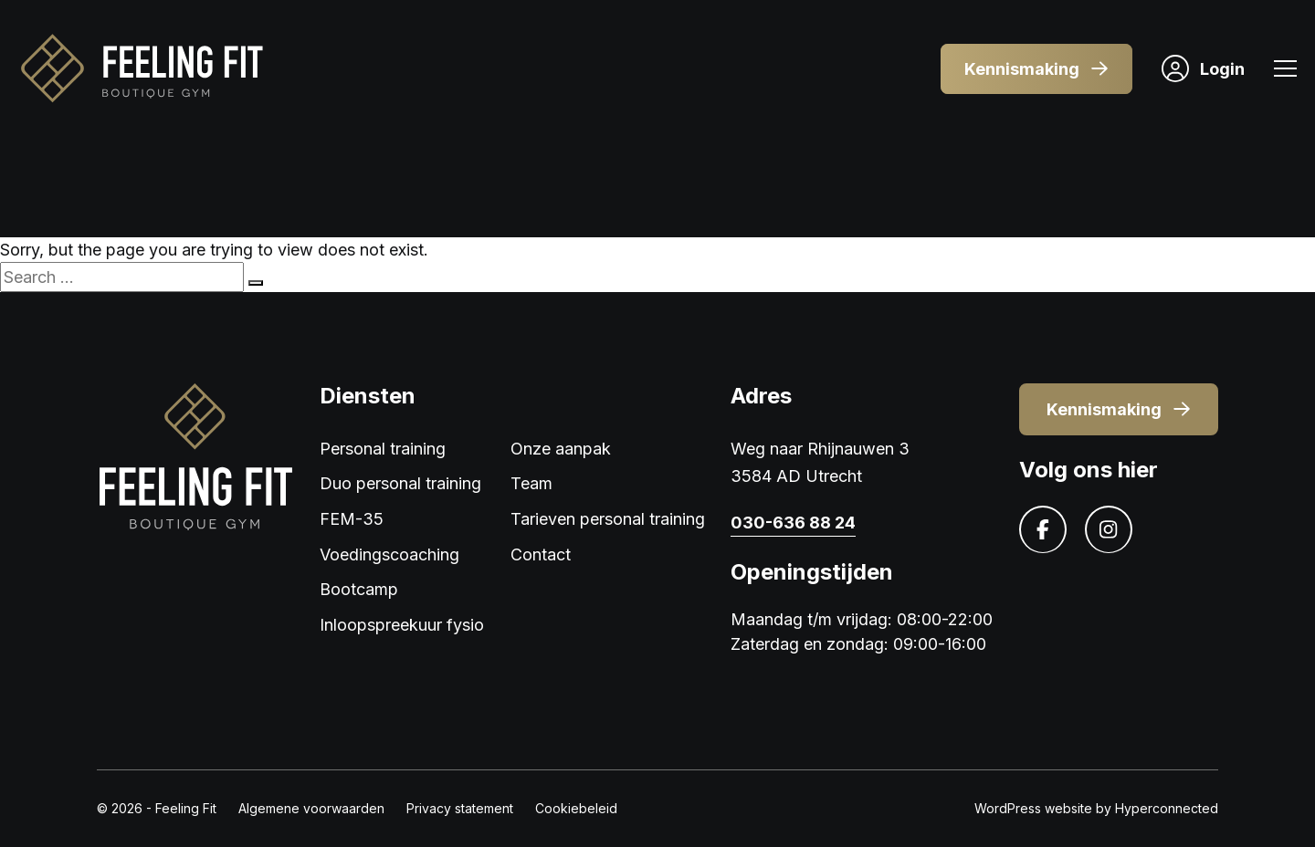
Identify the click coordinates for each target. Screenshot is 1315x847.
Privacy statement (459, 808)
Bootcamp (359, 589)
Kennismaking (1036, 68)
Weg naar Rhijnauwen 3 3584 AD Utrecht (820, 462)
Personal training (383, 448)
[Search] (255, 283)
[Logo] (140, 68)
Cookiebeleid (576, 808)
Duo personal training (400, 483)
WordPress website (1033, 808)
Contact (540, 554)
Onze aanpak (560, 448)
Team (531, 483)
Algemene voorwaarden (311, 808)
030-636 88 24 (793, 522)
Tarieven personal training (607, 518)
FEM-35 (352, 518)
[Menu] (1285, 71)
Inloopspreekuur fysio (402, 624)
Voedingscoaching (389, 554)
